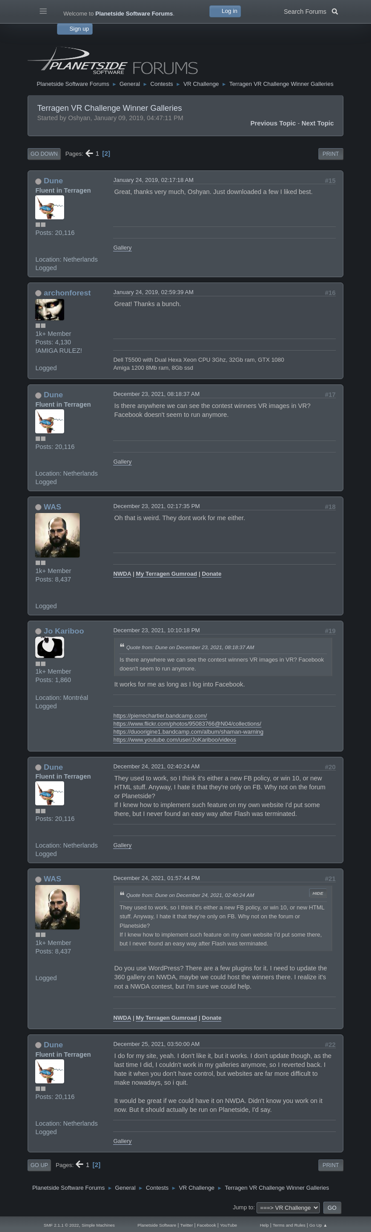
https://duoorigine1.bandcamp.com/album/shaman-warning (188, 731)
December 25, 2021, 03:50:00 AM (156, 1044)
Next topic (318, 123)
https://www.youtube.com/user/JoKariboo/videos (174, 739)
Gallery (122, 247)
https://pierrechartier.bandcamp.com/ (160, 715)
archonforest (67, 292)
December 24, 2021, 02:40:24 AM (156, 766)
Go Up (39, 1165)
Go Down (43, 154)
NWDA (122, 573)
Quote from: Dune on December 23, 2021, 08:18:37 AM (190, 647)
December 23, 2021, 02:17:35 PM (156, 506)
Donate (211, 573)
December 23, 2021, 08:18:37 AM (156, 394)
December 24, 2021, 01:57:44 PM (156, 878)
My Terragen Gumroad (166, 573)
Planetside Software (157, 1225)
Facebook (206, 1225)
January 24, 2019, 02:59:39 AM (153, 292)
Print (330, 154)
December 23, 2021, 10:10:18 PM (156, 630)
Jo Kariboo (64, 630)
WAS (52, 506)
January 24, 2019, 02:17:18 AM (153, 180)
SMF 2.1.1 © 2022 (61, 1225)
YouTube (228, 1225)
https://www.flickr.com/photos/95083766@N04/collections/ (187, 723)
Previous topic (273, 123)
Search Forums (311, 10)
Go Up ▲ (319, 1225)
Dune (53, 180)
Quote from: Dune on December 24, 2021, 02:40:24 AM (190, 895)
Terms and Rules (289, 1225)
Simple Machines (98, 1225)
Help (264, 1225)
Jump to (243, 1207)
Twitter (186, 1225)
